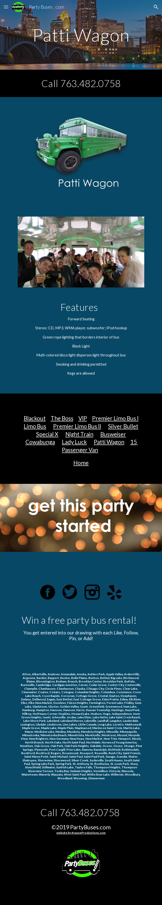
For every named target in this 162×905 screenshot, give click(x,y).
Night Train (79, 434)
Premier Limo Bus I (115, 418)
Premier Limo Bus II (77, 426)
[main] (81, 35)
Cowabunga (40, 442)
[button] (6, 7)
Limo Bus (35, 426)
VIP (82, 418)
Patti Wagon (109, 442)
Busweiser (113, 434)
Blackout (35, 418)
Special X (47, 434)
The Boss (62, 418)
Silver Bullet (123, 426)
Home (81, 462)
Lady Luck (74, 442)
